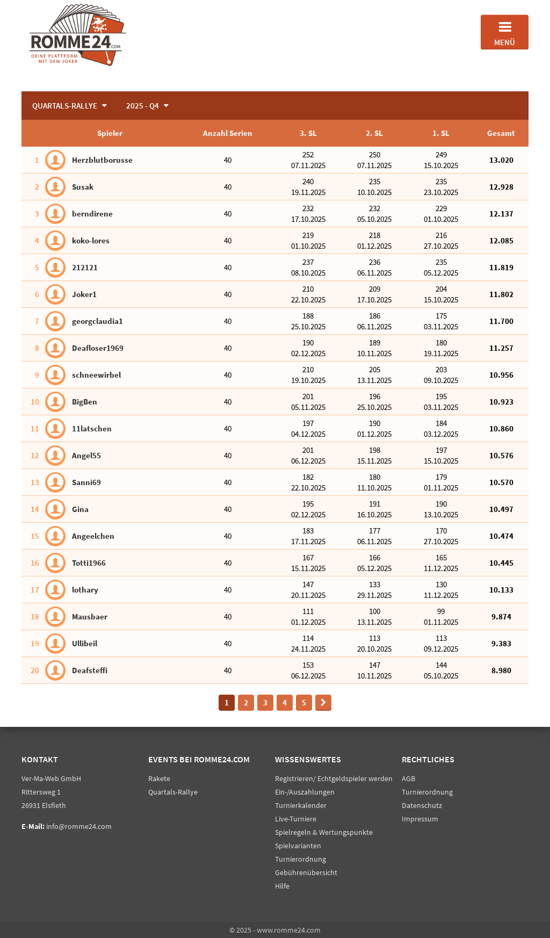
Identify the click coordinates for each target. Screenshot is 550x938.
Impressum (420, 819)
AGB (408, 778)
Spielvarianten (298, 845)
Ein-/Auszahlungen (305, 792)
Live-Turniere (295, 819)
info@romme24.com (79, 826)
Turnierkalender (301, 805)
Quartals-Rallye (173, 792)
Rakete (159, 778)
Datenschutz (422, 805)
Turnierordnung (300, 859)
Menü (504, 32)
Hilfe (282, 886)
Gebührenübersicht (306, 872)
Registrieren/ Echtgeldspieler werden (334, 778)
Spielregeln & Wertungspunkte (324, 832)
